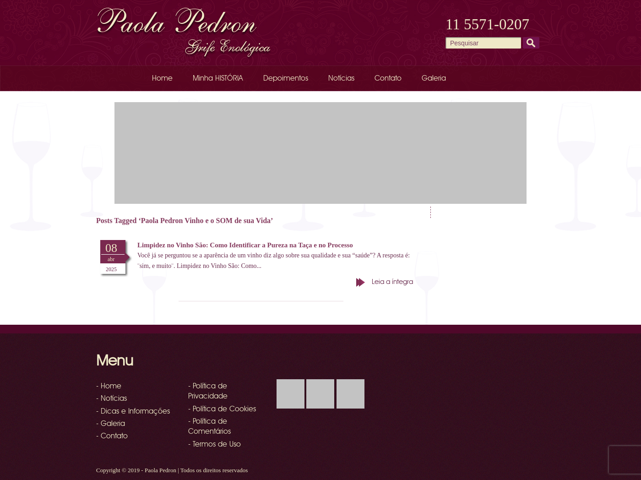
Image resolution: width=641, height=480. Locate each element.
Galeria (434, 78)
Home (162, 78)
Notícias (341, 78)
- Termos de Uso (214, 444)
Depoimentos (285, 78)
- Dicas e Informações (133, 411)
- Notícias (111, 399)
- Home (108, 386)
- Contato (112, 436)
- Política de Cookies (222, 409)
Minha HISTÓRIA (218, 78)
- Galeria (110, 424)
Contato (388, 78)
